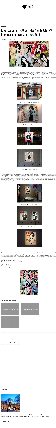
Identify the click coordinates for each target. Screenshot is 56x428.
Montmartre (5, 74)
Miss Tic (19, 72)
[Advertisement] (28, 16)
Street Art (3, 26)
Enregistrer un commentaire (7, 332)
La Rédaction (4, 39)
